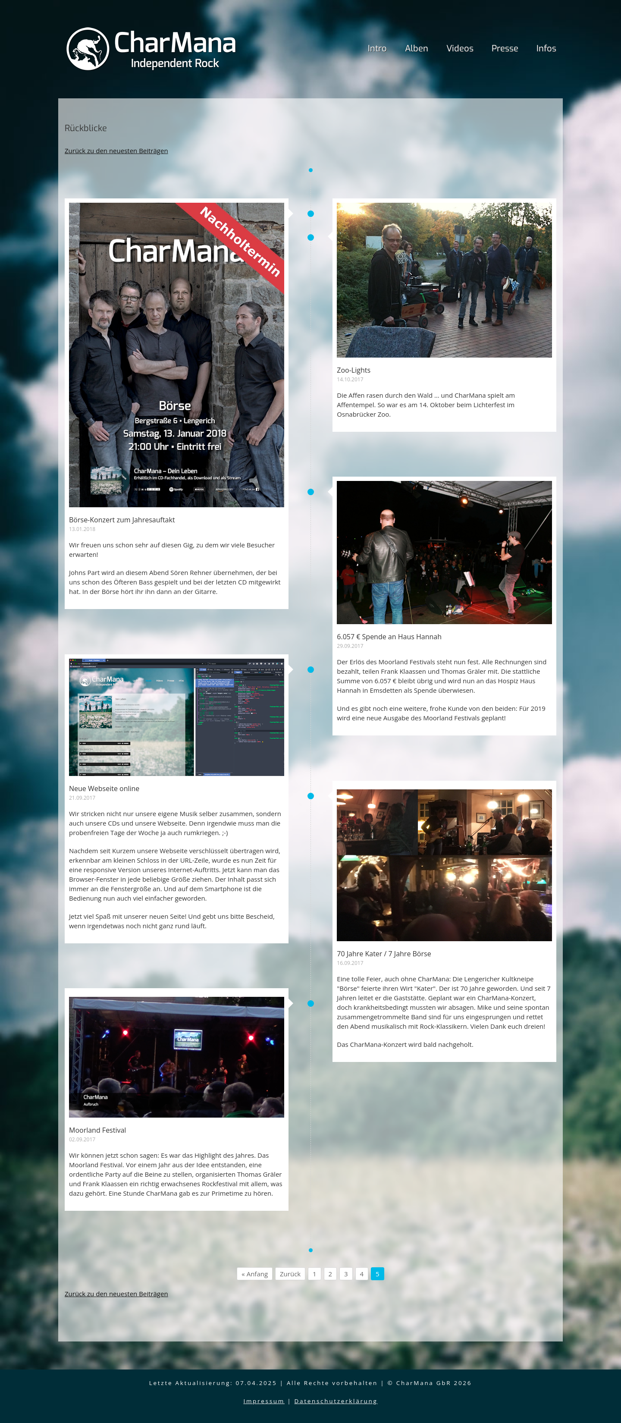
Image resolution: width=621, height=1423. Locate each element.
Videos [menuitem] (460, 48)
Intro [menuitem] (377, 48)
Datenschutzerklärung (336, 1401)
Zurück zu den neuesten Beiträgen (116, 846)
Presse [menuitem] (505, 48)
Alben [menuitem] (416, 48)
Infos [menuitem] (546, 48)
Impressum (264, 1401)
